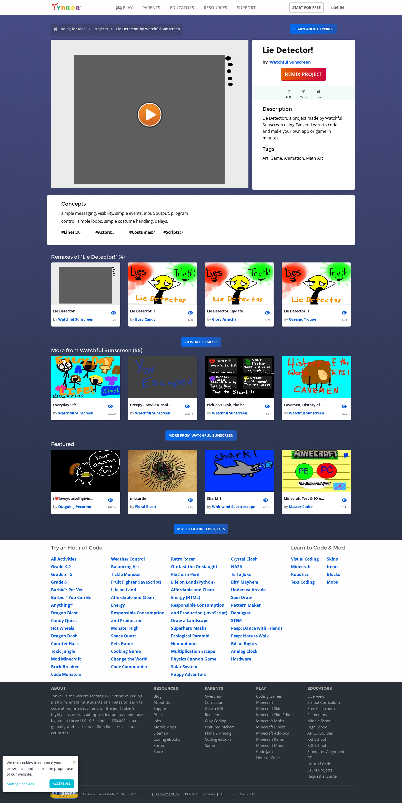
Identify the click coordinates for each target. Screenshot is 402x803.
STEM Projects (319, 769)
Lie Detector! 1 (143, 311)
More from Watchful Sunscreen (201, 435)
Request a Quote (322, 776)
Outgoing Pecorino (74, 506)
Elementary (317, 714)
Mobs (332, 582)
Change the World (129, 659)
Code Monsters (66, 674)
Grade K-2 (61, 567)
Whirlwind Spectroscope (233, 506)
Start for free (306, 7)
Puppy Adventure (188, 674)
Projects (101, 28)
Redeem (212, 714)
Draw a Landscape (189, 621)
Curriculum (215, 702)
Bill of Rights (244, 644)
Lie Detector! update (225, 311)
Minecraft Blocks (271, 726)
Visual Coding (305, 559)
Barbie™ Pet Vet (67, 590)
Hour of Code (268, 757)
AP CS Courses (320, 733)
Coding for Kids (71, 28)
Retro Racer (183, 559)
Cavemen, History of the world (304, 404)
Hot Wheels (62, 628)
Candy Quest (64, 621)
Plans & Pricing (218, 733)
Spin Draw (241, 598)
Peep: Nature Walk (250, 636)
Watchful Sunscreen (290, 62)
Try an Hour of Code (76, 548)
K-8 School (316, 745)
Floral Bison (145, 506)
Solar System (184, 667)
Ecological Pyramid (190, 636)
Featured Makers (220, 726)
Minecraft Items (270, 739)
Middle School (320, 720)
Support (161, 708)
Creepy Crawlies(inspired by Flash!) (150, 404)
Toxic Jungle (63, 651)
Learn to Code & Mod (318, 548)
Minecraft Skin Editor (274, 714)
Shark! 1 (214, 498)
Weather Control (128, 559)
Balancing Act (125, 567)
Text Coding (303, 582)
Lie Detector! (64, 311)
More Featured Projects (201, 529)
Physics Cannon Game (193, 659)
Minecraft (301, 567)
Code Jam (264, 751)
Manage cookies (20, 783)
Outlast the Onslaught (194, 567)
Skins (332, 559)
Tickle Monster (126, 574)
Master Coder (301, 506)
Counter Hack (65, 644)
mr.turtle (138, 498)
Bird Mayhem (244, 582)
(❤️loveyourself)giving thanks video (73, 498)
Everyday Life (65, 404)
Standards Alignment (325, 751)
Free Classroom (321, 708)
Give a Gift (214, 708)
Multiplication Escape (193, 651)
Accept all (62, 783)
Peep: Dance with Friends (257, 628)
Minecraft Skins (269, 708)
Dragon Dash (64, 636)
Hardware (241, 659)
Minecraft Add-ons (272, 733)
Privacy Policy (167, 794)
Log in (337, 7)
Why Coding (215, 720)
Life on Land (123, 590)
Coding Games (269, 696)
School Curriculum (323, 702)
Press (158, 714)
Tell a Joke (241, 574)
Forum (159, 745)
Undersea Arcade (248, 590)
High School (317, 726)
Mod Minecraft (66, 659)
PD (310, 757)
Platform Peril (185, 574)
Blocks (333, 574)
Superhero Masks (188, 628)
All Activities (63, 559)
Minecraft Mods (270, 745)
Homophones (184, 644)
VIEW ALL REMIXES (201, 341)
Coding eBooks (167, 739)
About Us (162, 702)
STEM (236, 621)
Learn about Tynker (313, 28)
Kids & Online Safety (200, 794)
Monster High (125, 628)
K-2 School (316, 739)
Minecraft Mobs (270, 720)
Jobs (157, 720)
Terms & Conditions (136, 794)
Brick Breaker (65, 667)
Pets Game (122, 644)
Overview (213, 696)
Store (158, 751)
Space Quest (123, 636)
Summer (212, 745)
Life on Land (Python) (193, 582)
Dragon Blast (64, 613)
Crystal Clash (244, 559)
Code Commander (129, 667)
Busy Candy (145, 319)
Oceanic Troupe (302, 319)
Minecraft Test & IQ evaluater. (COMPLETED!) (304, 498)
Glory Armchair (225, 319)
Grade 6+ (60, 582)
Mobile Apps (165, 726)
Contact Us (248, 794)
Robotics (300, 574)
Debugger (240, 613)
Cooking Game (126, 651)
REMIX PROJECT (303, 74)
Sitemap (161, 733)
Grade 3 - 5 (61, 574)
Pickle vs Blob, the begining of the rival (227, 404)
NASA (236, 567)
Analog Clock (244, 651)
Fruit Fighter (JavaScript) (136, 582)
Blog (158, 696)
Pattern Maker (246, 605)
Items (332, 567)
